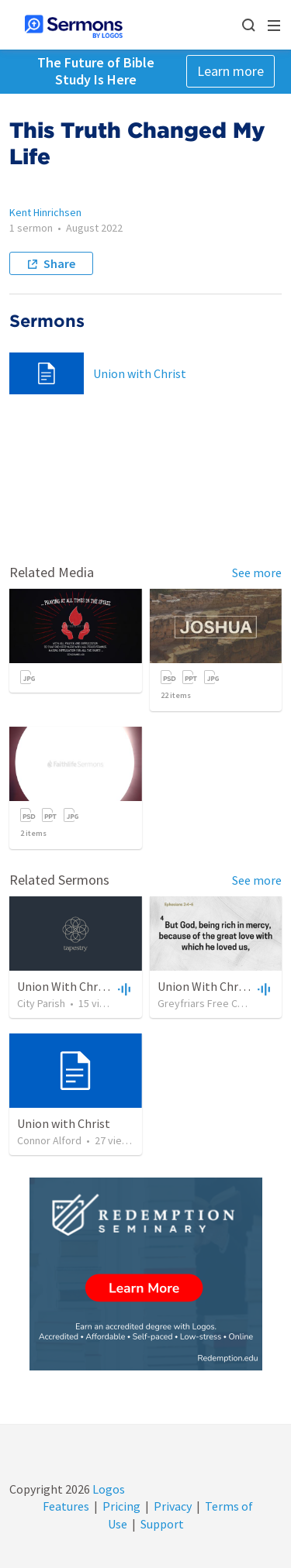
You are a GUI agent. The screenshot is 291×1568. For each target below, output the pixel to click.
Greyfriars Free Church (210, 1003)
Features (66, 1506)
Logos (107, 1489)
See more (257, 572)
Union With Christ (64, 986)
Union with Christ (139, 373)
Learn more (230, 71)
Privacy (173, 1506)
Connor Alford (49, 1140)
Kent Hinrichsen (45, 212)
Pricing (121, 1506)
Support (162, 1524)
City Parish (41, 1003)
